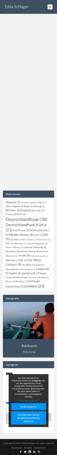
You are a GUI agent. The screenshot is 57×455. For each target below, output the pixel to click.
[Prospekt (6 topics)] (13, 273)
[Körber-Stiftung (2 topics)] (13, 247)
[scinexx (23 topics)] (34, 285)
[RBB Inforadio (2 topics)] (23, 277)
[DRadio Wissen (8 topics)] (21, 234)
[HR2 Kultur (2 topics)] (20, 243)
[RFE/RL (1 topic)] (34, 278)
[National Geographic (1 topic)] (39, 256)
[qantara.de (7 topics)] (31, 273)
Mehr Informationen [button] (28, 400)
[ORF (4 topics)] (23, 260)
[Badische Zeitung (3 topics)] (34, 206)
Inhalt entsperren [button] (28, 406)
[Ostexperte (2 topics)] (29, 269)
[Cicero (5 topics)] (11, 214)
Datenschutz (40, 447)
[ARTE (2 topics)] (43, 202)
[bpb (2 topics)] (34, 210)
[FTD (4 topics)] (9, 243)
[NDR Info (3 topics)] (11, 260)
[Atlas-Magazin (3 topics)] (14, 206)
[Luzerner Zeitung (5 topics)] (34, 247)
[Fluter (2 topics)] (32, 239)
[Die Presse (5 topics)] (21, 230)
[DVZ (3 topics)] (38, 235)
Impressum (16, 447)
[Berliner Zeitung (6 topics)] (18, 210)
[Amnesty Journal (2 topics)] (29, 202)
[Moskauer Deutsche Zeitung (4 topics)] (22, 251)
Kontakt (28, 447)
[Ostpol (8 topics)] (42, 269)
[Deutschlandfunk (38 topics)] (26, 219)
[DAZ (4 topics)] (21, 214)
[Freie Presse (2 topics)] (43, 239)
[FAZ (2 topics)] (24, 239)
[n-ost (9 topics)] (24, 255)
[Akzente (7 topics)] (12, 202)
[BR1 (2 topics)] (41, 210)
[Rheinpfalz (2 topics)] (21, 281)
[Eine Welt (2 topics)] (15, 239)
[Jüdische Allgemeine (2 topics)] (37, 243)
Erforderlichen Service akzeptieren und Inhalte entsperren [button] (28, 417)
